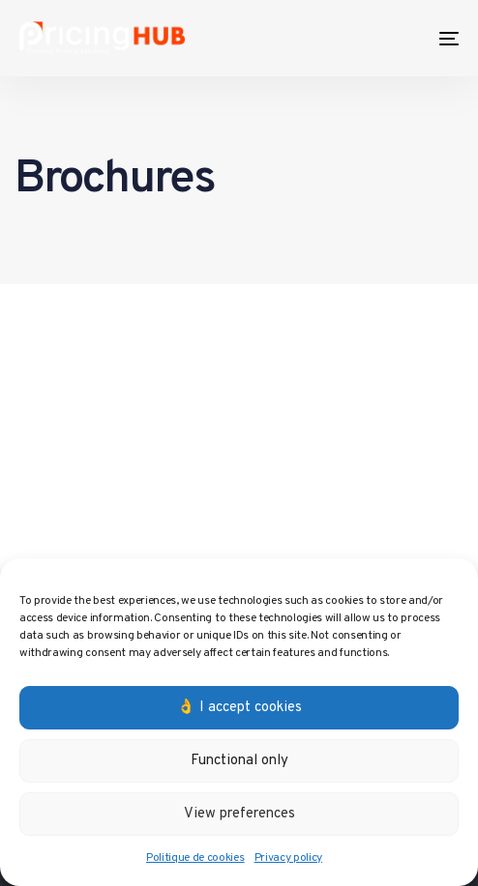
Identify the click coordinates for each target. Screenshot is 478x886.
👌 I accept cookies (239, 708)
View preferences (239, 814)
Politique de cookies (195, 858)
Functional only (239, 761)
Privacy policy (288, 858)
